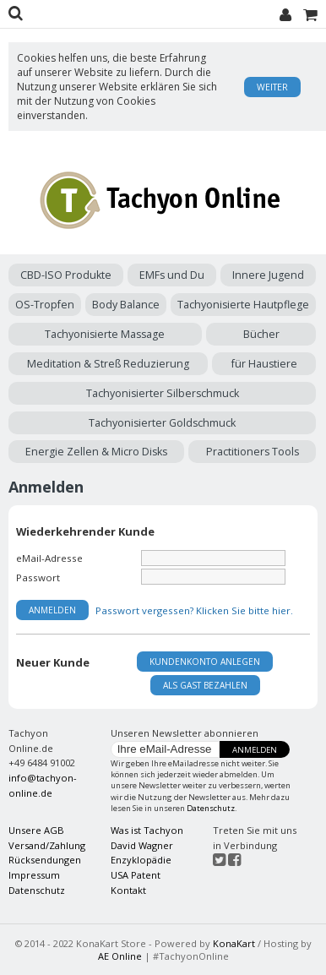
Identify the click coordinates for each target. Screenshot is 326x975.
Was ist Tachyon (147, 830)
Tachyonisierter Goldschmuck (162, 423)
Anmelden (254, 749)
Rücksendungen (44, 859)
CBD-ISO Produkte (65, 275)
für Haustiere (264, 364)
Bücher (261, 334)
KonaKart (234, 943)
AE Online (120, 956)
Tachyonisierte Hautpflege (243, 304)
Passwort (38, 577)
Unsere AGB (36, 830)
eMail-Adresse (49, 558)
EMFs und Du (171, 275)
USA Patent (135, 875)
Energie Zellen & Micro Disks (96, 451)
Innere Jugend (268, 275)
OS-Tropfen (44, 304)
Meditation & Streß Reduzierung (108, 364)
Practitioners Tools (252, 451)
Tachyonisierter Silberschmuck (162, 393)
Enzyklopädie (141, 859)
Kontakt (128, 890)
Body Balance (126, 304)
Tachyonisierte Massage (105, 334)
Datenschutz (211, 808)
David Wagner (142, 845)
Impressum (34, 875)
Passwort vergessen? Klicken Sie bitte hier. (194, 610)
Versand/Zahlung (46, 845)
